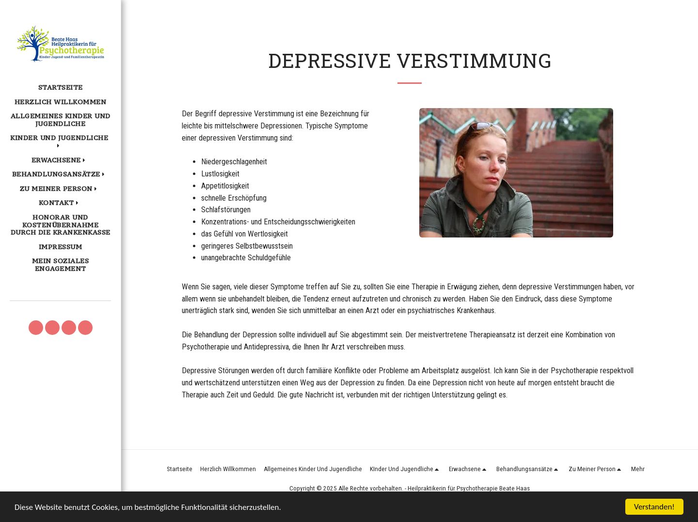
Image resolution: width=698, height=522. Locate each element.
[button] (60, 142)
